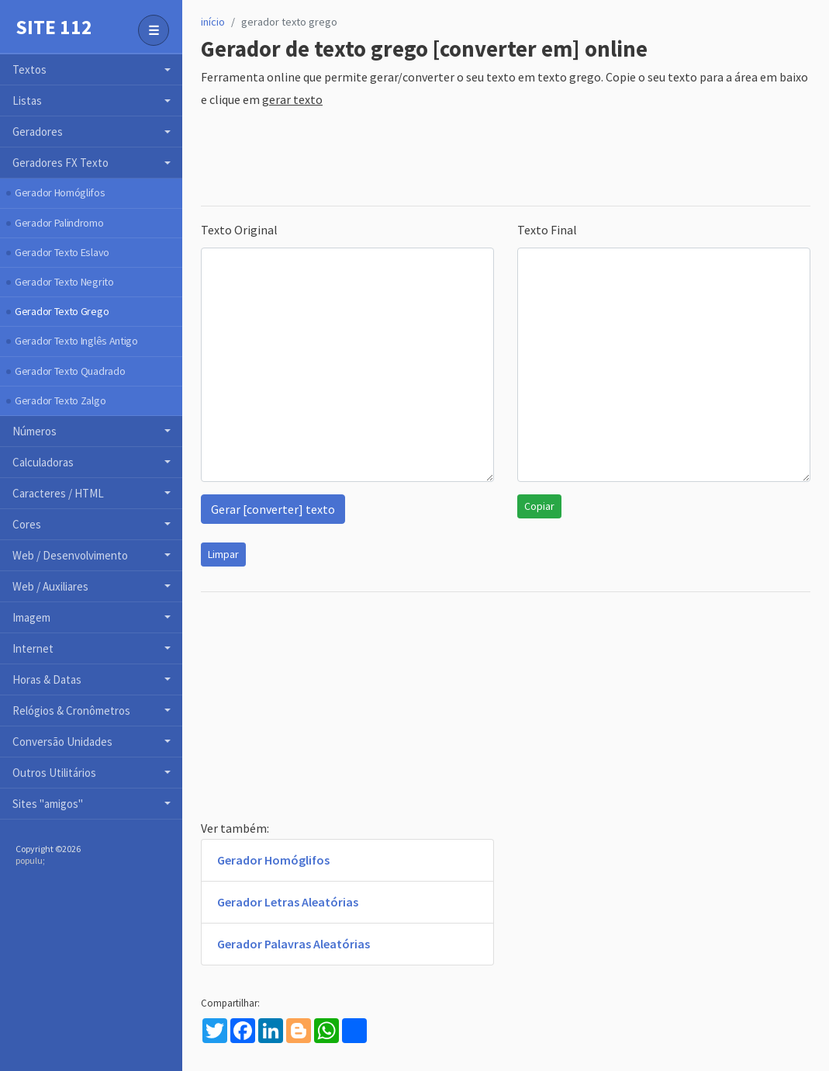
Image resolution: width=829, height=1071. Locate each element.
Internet (33, 648)
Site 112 (54, 27)
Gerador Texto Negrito (64, 282)
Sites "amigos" (47, 803)
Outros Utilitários (54, 772)
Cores (26, 524)
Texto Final (547, 229)
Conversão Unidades (62, 741)
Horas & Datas (46, 679)
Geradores (37, 131)
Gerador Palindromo (59, 223)
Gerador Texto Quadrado (70, 371)
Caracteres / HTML (58, 493)
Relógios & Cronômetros (71, 710)
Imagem (31, 617)
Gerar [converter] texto (273, 509)
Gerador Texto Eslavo (62, 252)
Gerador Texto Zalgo (60, 400)
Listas (27, 100)
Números (34, 431)
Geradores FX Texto (60, 162)
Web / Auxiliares (50, 586)
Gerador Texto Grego (62, 311)
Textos (29, 69)
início (213, 22)
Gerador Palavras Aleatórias (293, 943)
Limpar (223, 554)
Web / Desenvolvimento (70, 555)
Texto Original (239, 229)
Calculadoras (43, 462)
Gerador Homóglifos (60, 192)
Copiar (539, 506)
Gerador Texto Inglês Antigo (76, 341)
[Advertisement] (483, 158)
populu (29, 860)
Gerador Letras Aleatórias (287, 902)
